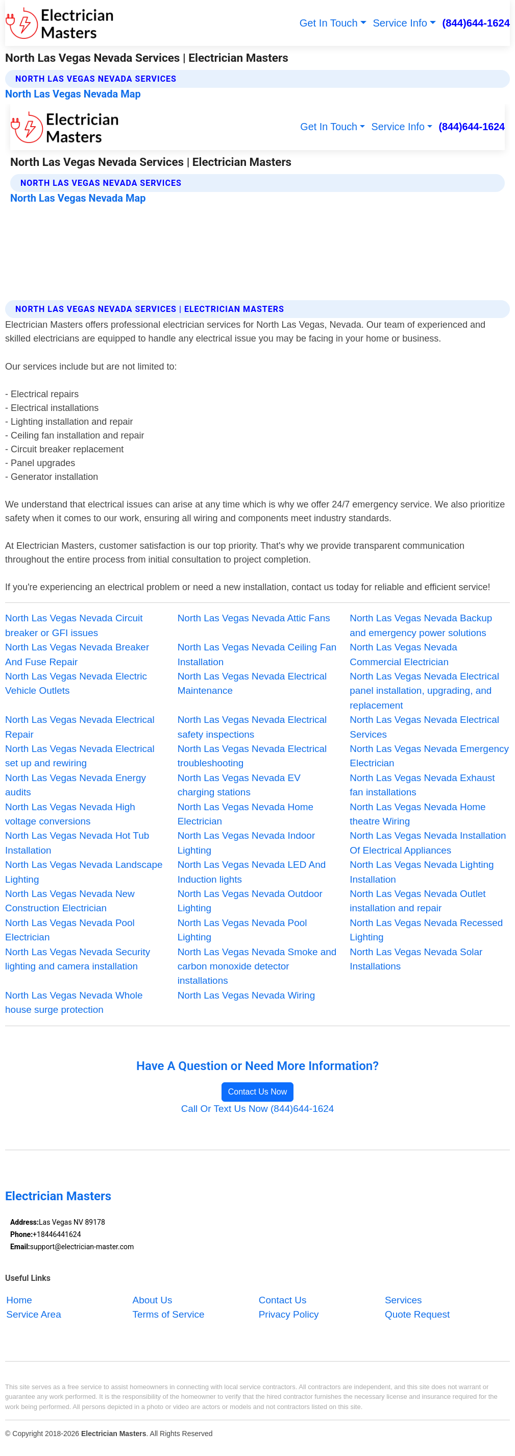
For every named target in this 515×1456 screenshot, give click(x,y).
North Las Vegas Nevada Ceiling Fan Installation (257, 654)
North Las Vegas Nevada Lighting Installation (422, 871)
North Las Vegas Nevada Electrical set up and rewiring (80, 755)
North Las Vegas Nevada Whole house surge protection (74, 1002)
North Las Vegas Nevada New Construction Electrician (70, 900)
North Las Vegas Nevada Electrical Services (424, 726)
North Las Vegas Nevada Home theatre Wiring (417, 814)
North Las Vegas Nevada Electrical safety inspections (252, 726)
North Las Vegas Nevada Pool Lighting (242, 929)
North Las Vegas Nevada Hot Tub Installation (77, 842)
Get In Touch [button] (329, 23)
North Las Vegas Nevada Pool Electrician (70, 929)
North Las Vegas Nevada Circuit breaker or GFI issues (73, 625)
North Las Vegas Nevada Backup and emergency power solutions (421, 625)
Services (403, 1300)
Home (19, 1300)
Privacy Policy (289, 1314)
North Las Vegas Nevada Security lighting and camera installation (77, 959)
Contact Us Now (257, 1091)
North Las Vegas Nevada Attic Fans (254, 618)
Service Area (33, 1314)
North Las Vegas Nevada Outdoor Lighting (250, 900)
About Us (153, 1300)
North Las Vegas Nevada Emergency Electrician (429, 755)
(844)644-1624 (476, 23)
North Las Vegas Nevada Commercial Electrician (403, 654)
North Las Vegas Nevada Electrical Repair (80, 726)
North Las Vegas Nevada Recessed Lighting (426, 929)
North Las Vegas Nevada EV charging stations (239, 784)
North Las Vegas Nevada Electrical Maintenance (252, 683)
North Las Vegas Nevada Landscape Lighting (83, 871)
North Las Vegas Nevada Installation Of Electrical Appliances (428, 842)
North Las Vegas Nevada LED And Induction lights (252, 871)
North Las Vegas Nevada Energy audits (75, 784)
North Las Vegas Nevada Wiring (246, 995)
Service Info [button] (400, 23)
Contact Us (283, 1300)
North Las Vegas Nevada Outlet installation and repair (417, 900)
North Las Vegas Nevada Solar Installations (416, 959)
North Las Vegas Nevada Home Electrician (245, 814)
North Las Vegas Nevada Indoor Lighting (246, 842)
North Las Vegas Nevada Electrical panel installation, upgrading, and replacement (424, 691)
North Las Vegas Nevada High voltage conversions (70, 814)
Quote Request (417, 1314)
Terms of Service (169, 1314)
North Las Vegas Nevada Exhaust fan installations (422, 784)
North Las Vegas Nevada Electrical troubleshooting (252, 755)
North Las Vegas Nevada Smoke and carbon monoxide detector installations (257, 966)
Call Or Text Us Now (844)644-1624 (257, 1108)
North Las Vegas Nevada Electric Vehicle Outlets (76, 683)
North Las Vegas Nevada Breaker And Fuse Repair (77, 654)
